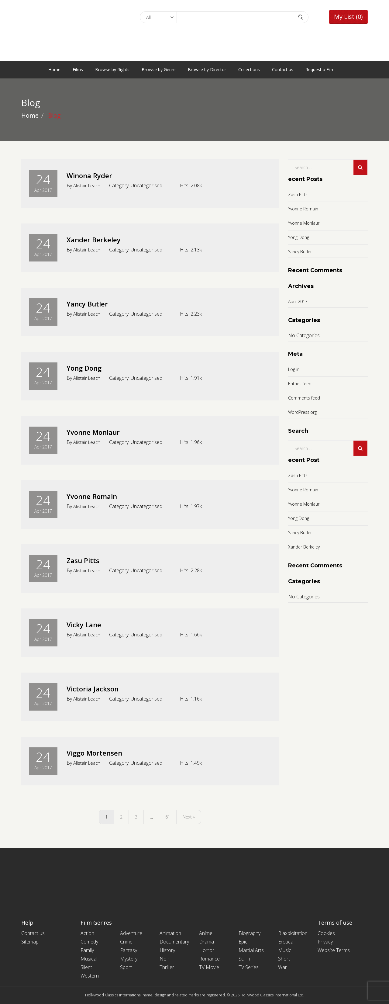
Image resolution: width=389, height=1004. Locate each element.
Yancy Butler (93, 303)
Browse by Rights (112, 69)
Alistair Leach (87, 185)
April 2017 (298, 301)
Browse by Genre (159, 69)
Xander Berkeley (100, 239)
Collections (249, 69)
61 (167, 817)
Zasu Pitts (87, 560)
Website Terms (334, 950)
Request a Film (320, 69)
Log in (294, 369)
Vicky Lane (88, 624)
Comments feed (304, 398)
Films (78, 69)
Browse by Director (207, 69)
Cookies (326, 933)
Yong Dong (89, 367)
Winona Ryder (95, 175)
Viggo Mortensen (102, 752)
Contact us (282, 69)
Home (54, 69)
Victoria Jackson (99, 688)
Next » (189, 817)
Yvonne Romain (100, 495)
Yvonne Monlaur (101, 431)
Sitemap (30, 941)
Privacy (325, 941)
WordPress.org (302, 412)
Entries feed (300, 383)
